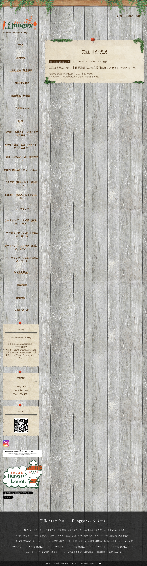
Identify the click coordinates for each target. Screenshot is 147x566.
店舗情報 (20, 297)
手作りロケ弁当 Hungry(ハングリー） (73, 521)
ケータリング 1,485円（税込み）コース (22, 259)
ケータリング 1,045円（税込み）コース (21, 222)
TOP (20, 45)
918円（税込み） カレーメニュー (20, 171)
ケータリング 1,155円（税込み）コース (22, 234)
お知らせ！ (22, 57)
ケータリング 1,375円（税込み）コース (21, 247)
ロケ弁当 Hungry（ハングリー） (66, 563)
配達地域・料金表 (20, 95)
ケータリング (22, 209)
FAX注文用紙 (21, 272)
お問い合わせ (22, 310)
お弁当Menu (22, 108)
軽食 (20, 120)
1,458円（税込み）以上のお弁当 (21, 197)
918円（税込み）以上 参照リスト (22, 158)
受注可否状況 (22, 82)
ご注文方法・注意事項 (20, 70)
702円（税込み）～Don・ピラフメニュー (22, 133)
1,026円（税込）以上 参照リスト (22, 184)
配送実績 (22, 284)
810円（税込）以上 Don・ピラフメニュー (21, 146)
